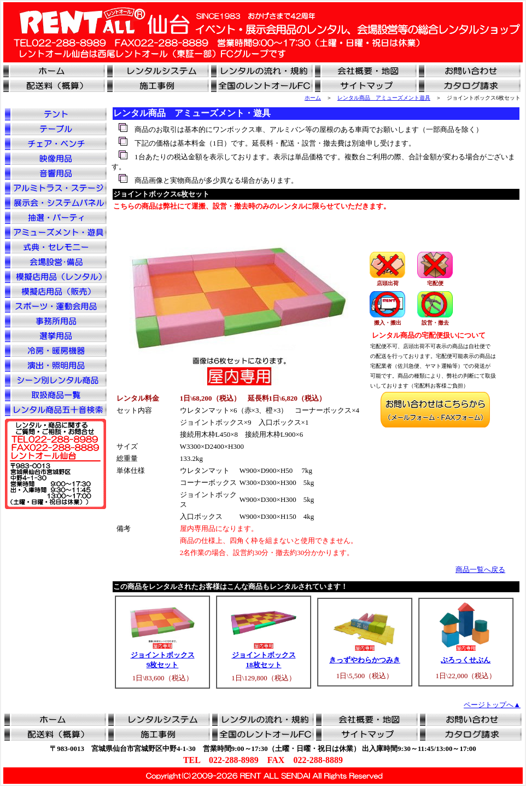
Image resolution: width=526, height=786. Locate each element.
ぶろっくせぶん (465, 660)
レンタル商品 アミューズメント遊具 (383, 98)
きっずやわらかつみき (364, 660)
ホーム (313, 98)
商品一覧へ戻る (480, 569)
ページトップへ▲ (492, 705)
